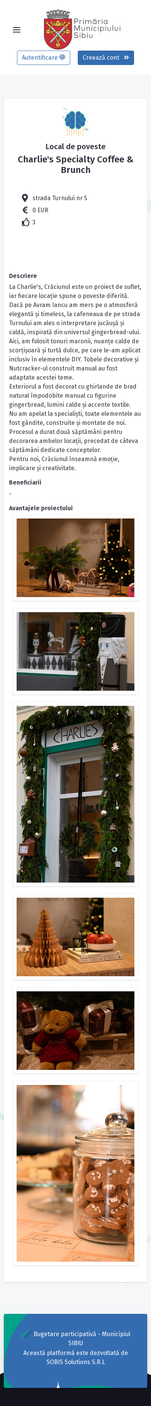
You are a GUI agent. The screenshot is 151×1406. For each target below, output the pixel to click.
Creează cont (106, 57)
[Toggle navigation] (16, 30)
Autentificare (43, 57)
